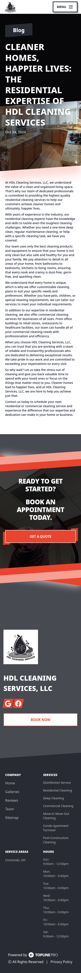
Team (9, 809)
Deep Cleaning (53, 798)
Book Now (41, 719)
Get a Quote (40, 536)
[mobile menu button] (65, 7)
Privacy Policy (61, 961)
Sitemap (12, 817)
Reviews (11, 800)
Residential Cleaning (57, 790)
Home (10, 783)
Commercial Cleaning (58, 806)
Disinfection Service (57, 783)
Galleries (12, 791)
